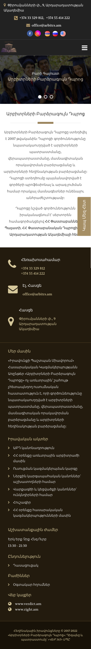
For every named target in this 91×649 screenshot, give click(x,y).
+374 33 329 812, (29, 18)
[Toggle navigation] (84, 47)
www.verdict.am (24, 604)
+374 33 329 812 (33, 268)
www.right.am (23, 609)
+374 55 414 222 (58, 18)
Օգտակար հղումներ (29, 584)
